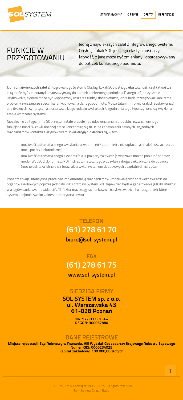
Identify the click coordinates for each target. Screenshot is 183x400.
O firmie (132, 14)
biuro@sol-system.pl (91, 239)
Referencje (166, 14)
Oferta (148, 14)
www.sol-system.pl (91, 274)
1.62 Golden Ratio (97, 390)
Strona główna (111, 14)
